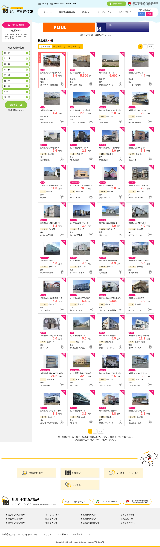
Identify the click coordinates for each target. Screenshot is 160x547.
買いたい (48, 12)
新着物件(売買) (89, 515)
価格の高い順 (74, 46)
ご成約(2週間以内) (91, 523)
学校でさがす (52, 523)
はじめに (50, 534)
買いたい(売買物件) (16, 515)
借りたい (86, 12)
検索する (16, 105)
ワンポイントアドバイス (123, 472)
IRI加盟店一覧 (126, 519)
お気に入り (145, 10)
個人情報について (82, 534)
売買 (141, 14)
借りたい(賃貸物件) (16, 523)
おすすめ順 (45, 46)
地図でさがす (52, 519)
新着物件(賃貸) (89, 519)
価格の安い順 (60, 46)
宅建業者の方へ (116, 3)
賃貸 (149, 14)
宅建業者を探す (32, 472)
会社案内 (64, 534)
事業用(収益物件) (15, 519)
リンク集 (73, 484)
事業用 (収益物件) (67, 12)
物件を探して (125, 12)
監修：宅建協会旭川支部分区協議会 (145, 3)
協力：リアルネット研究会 (142, 5)
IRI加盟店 (73, 472)
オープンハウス (105, 12)
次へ (150, 46)
